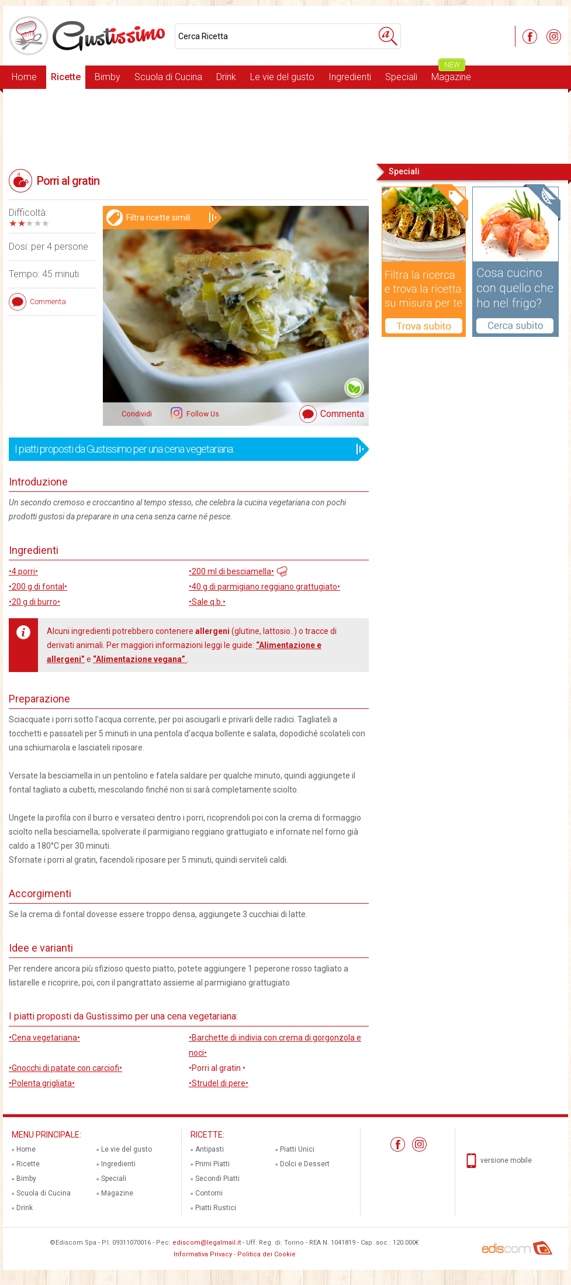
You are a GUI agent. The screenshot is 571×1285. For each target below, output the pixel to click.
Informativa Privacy (203, 1254)
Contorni (209, 1193)
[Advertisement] (285, 125)
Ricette (66, 76)
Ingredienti (349, 76)
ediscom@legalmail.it (206, 1242)
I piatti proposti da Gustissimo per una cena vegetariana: (185, 449)
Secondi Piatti (217, 1178)
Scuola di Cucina (168, 76)
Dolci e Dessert (305, 1164)
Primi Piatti (212, 1164)
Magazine (451, 74)
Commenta (342, 413)
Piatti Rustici (215, 1208)
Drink (226, 76)
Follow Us (202, 414)
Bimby (107, 76)
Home (24, 76)
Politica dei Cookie (266, 1254)
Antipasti (209, 1149)
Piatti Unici (297, 1149)
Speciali (401, 76)
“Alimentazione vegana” (140, 659)
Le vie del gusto (282, 76)
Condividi (137, 414)
